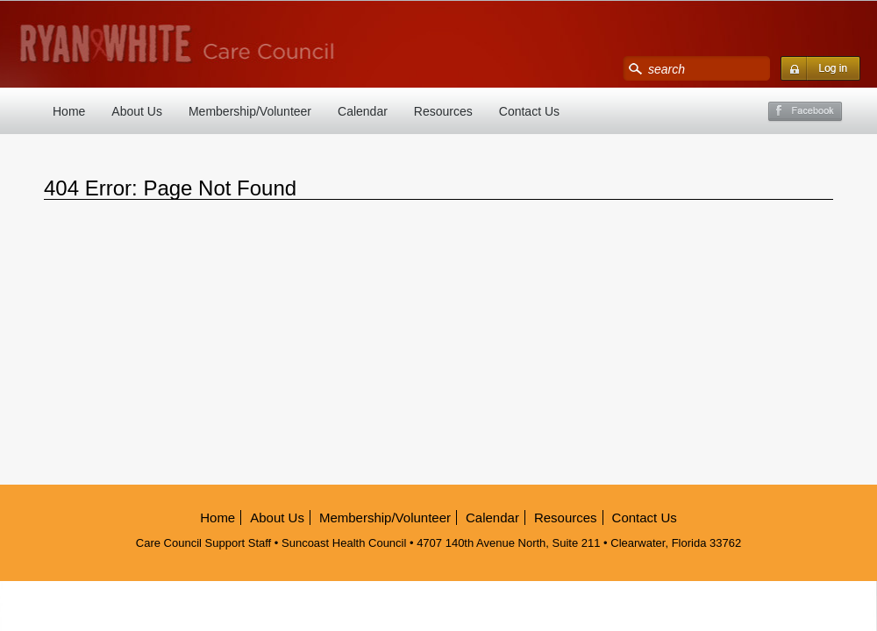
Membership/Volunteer (250, 111)
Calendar (363, 111)
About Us (136, 111)
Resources (443, 111)
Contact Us (529, 111)
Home (69, 111)
